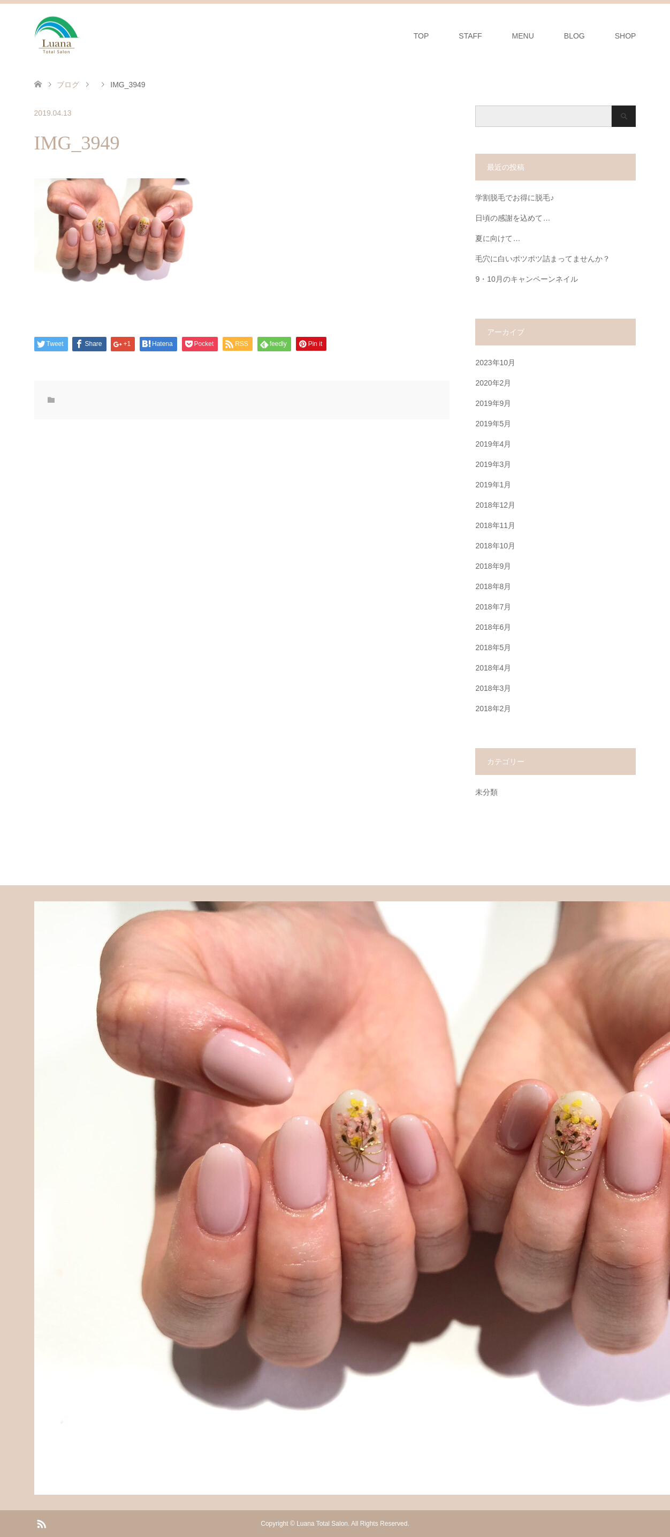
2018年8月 (493, 586)
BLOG (574, 36)
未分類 (486, 792)
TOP (421, 36)
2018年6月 (493, 627)
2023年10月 (495, 362)
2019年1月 (493, 484)
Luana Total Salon (322, 1523)
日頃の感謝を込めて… (512, 218)
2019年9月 (493, 403)
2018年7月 (493, 606)
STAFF (470, 36)
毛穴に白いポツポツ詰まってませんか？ (542, 258)
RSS (41, 1523)
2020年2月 (493, 383)
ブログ (68, 84)
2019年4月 (493, 444)
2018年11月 (495, 525)
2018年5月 (493, 647)
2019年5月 (493, 423)
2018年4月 (493, 668)
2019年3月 (493, 464)
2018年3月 (493, 688)
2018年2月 (493, 708)
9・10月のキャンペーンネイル (526, 279)
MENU (523, 36)
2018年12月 (495, 505)
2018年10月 (495, 545)
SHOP (625, 36)
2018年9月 (493, 566)
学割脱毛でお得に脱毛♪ (514, 197)
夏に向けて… (497, 238)
